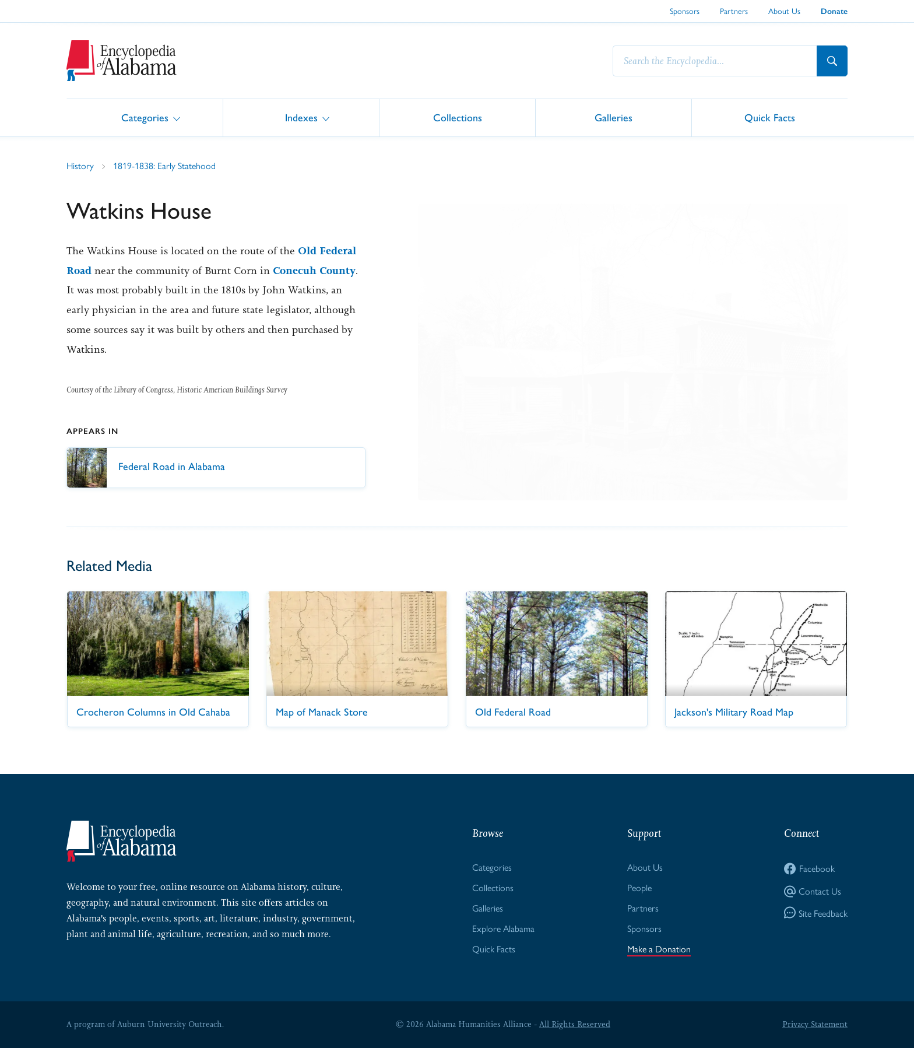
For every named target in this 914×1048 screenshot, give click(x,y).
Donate (834, 11)
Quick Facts (769, 117)
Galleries (613, 117)
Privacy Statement (815, 1024)
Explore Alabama (503, 928)
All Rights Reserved (574, 1024)
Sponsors (684, 10)
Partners (734, 10)
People (639, 887)
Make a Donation (659, 948)
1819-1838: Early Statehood (164, 165)
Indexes (301, 117)
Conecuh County (314, 271)
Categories (144, 117)
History (80, 165)
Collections (457, 117)
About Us (784, 10)
